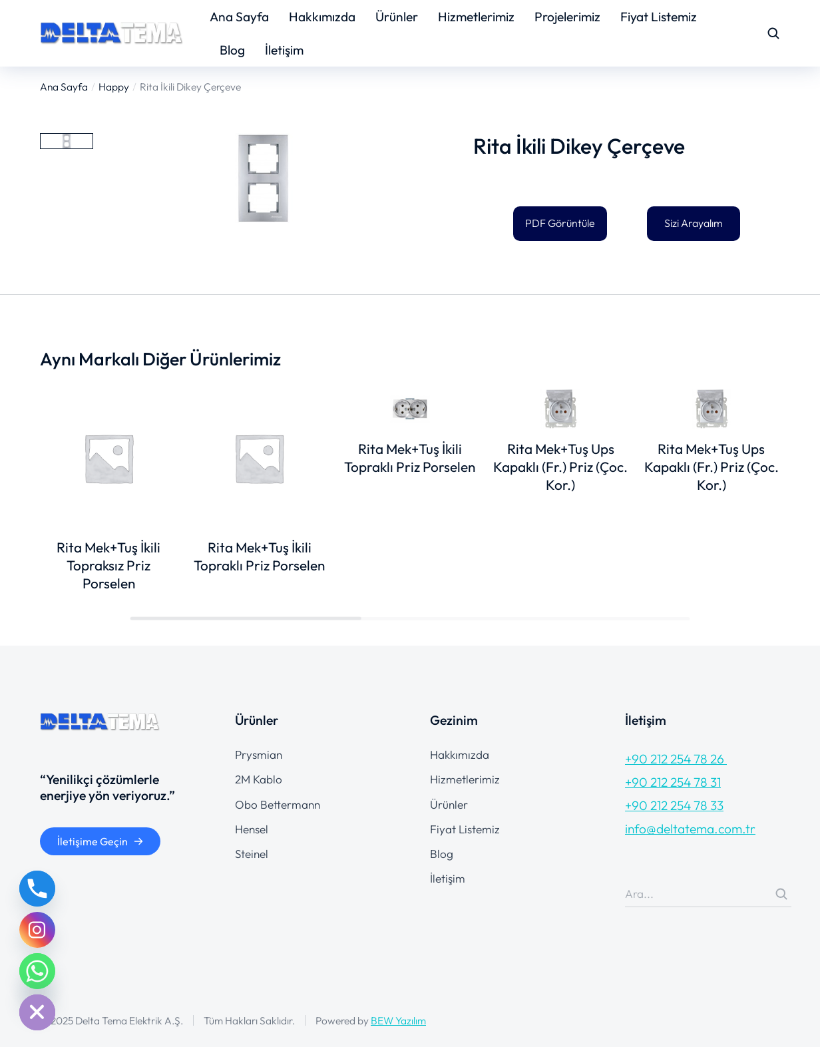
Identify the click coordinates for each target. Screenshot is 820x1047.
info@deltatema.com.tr (690, 829)
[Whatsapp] (37, 971)
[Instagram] (37, 930)
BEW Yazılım (398, 1020)
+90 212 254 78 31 (673, 782)
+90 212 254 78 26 (676, 759)
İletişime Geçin (100, 841)
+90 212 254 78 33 (674, 805)
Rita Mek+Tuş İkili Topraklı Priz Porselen (259, 556)
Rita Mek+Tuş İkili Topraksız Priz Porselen (108, 565)
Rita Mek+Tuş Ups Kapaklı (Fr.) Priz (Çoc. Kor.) (560, 466)
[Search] (781, 894)
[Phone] (37, 889)
